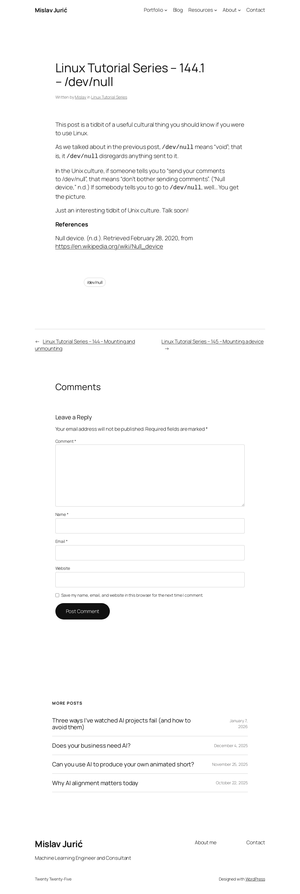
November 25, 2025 (230, 761)
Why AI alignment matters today (95, 780)
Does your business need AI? (91, 742)
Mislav (80, 97)
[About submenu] (239, 9)
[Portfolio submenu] (165, 9)
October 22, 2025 (232, 780)
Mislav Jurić (51, 10)
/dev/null (95, 279)
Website (62, 565)
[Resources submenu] (215, 9)
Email (61, 538)
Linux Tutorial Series (109, 97)
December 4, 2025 (231, 743)
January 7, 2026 (239, 721)
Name (62, 511)
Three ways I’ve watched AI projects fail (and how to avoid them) (121, 720)
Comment (65, 438)
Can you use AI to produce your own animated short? (123, 761)
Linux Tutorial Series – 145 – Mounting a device (212, 338)
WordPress (255, 876)
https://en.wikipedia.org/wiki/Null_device (109, 243)
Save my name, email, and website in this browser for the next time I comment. (132, 592)
